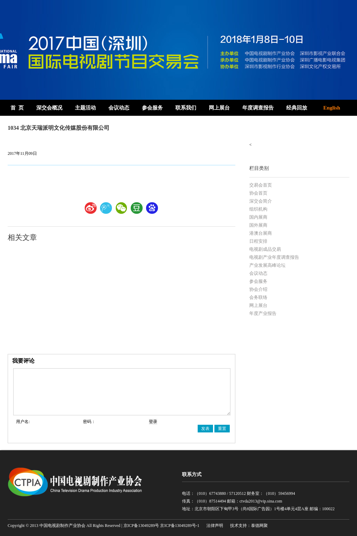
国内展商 (258, 217)
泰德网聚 (259, 525)
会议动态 (118, 108)
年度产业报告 (262, 313)
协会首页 (258, 193)
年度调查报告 (258, 108)
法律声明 (214, 525)
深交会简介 (260, 201)
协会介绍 (258, 289)
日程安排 (258, 241)
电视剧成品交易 (265, 249)
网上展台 (219, 108)
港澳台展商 (260, 233)
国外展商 (258, 225)
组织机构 (258, 209)
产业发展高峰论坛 (267, 265)
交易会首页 (260, 185)
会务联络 (258, 297)
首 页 (17, 108)
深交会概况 (49, 108)
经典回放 (296, 108)
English (331, 108)
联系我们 (185, 108)
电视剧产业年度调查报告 (274, 257)
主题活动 (85, 108)
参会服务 (152, 108)
